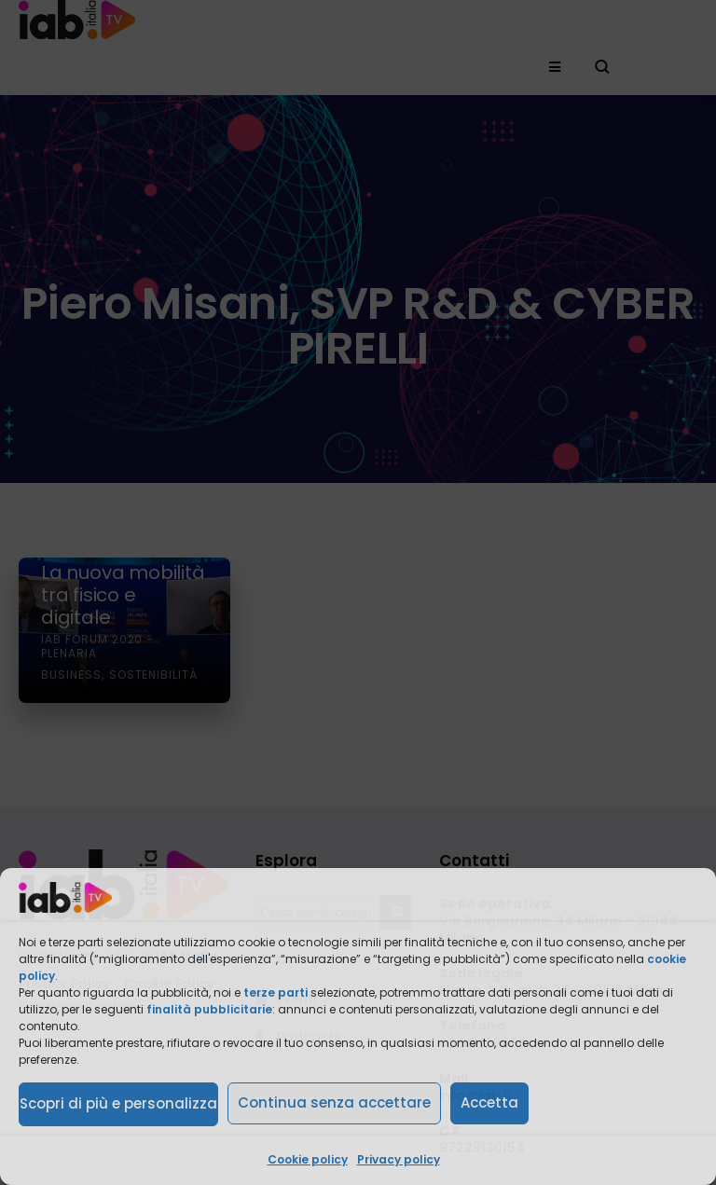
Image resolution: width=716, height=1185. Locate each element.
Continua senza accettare (334, 1102)
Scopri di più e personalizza (118, 1103)
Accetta (489, 1102)
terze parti (275, 992)
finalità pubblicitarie (209, 1009)
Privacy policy (398, 1159)
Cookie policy (308, 1159)
